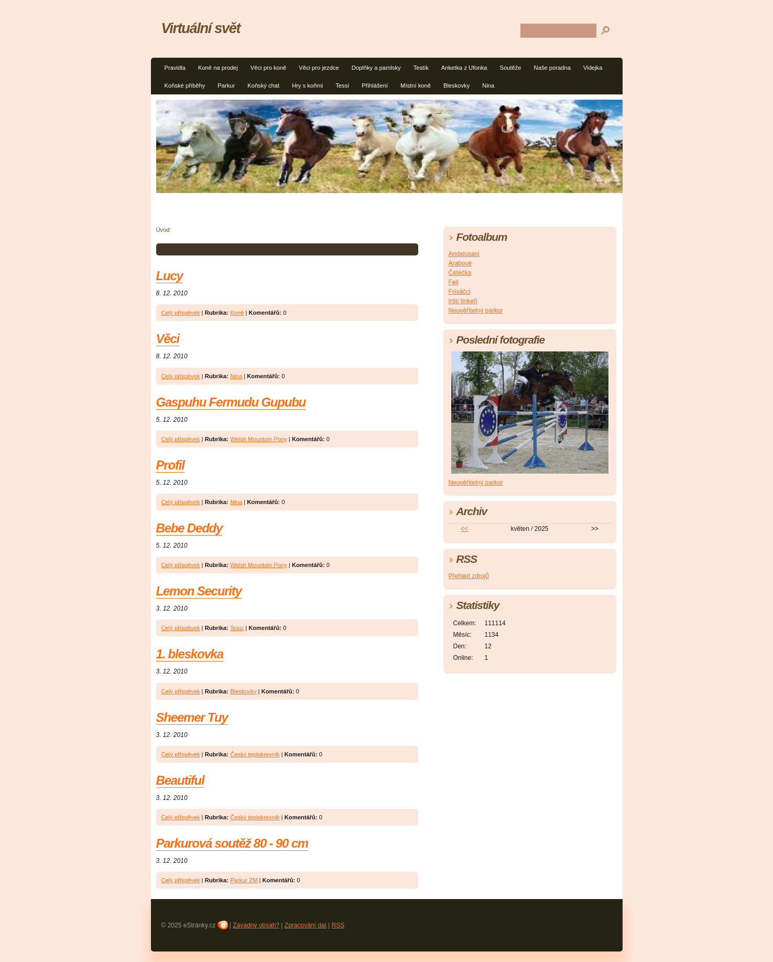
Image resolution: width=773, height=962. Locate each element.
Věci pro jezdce (319, 68)
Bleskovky (456, 85)
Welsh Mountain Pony (258, 439)
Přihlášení (375, 85)
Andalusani (464, 254)
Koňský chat (263, 85)
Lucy (169, 276)
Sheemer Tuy (192, 717)
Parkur (226, 85)
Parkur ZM (243, 880)
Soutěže (510, 68)
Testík (421, 68)
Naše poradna (552, 68)
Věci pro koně (268, 68)
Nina (488, 85)
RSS (338, 925)
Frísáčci (460, 291)
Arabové (460, 263)
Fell (454, 282)
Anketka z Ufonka (464, 68)
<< (464, 528)
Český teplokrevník (255, 754)
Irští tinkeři (463, 301)
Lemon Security (199, 591)
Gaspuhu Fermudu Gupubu (231, 402)
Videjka (593, 68)
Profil (170, 465)
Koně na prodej (218, 68)
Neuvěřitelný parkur (476, 310)
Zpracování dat (305, 925)
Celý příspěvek (180, 312)
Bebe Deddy (189, 528)
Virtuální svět (201, 28)
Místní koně (415, 85)
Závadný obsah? (256, 925)
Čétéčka (460, 272)
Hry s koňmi (307, 85)
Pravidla (175, 68)
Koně (237, 312)
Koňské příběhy (185, 85)
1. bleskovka (189, 654)
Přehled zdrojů (469, 576)
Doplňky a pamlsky (376, 68)
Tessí (342, 85)
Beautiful (180, 780)
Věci (168, 339)
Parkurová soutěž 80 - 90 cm (232, 843)
